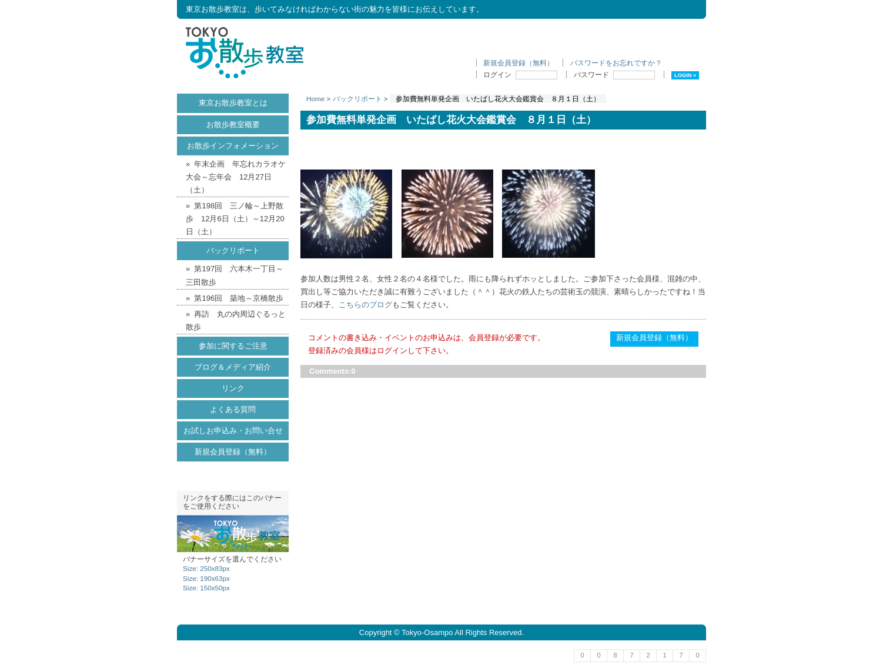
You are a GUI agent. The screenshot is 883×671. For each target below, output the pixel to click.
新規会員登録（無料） (518, 63)
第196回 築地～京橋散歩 (238, 298)
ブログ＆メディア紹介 (233, 367)
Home (315, 98)
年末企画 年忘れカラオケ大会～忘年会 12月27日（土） (236, 177)
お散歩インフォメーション (233, 145)
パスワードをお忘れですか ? (615, 63)
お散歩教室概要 (233, 124)
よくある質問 (233, 409)
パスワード (614, 74)
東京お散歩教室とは (233, 102)
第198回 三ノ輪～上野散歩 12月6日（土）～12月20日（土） (235, 218)
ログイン (520, 74)
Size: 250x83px (206, 568)
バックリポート (357, 98)
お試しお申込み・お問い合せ (233, 430)
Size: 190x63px (206, 578)
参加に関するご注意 (233, 345)
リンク (233, 388)
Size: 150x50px (206, 588)
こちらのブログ (365, 304)
